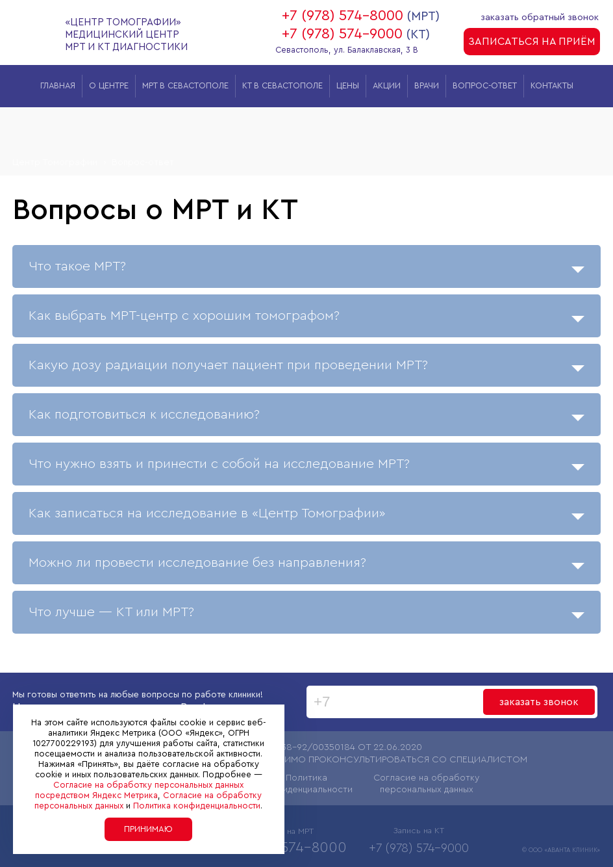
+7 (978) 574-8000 (342, 15)
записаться (531, 41)
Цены (347, 86)
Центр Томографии (54, 162)
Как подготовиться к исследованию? (306, 418)
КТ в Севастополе (282, 86)
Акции (387, 86)
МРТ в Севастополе (185, 86)
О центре (109, 86)
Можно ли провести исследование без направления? (306, 566)
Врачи (426, 86)
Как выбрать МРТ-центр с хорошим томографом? (306, 319)
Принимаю (148, 829)
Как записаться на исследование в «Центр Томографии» (306, 516)
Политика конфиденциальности (306, 783)
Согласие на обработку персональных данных (426, 783)
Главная (57, 86)
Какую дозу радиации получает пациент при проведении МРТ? (306, 368)
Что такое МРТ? (306, 269)
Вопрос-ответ (485, 86)
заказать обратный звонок (540, 17)
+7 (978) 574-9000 (342, 34)
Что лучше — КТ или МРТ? (306, 615)
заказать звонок (539, 702)
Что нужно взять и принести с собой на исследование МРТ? (306, 467)
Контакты (552, 86)
